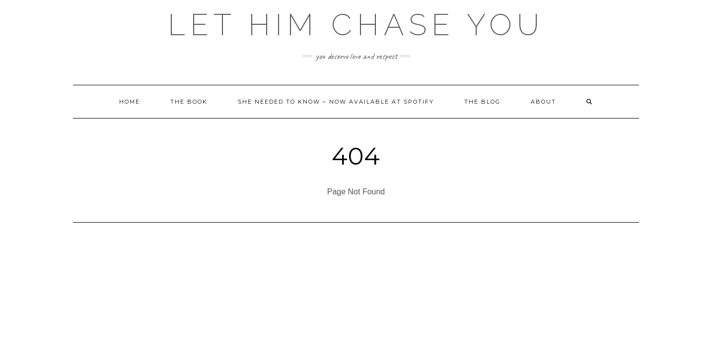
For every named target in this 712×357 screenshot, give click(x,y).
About (543, 101)
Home (129, 101)
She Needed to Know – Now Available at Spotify (336, 101)
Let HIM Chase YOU (356, 24)
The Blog (482, 101)
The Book (189, 101)
